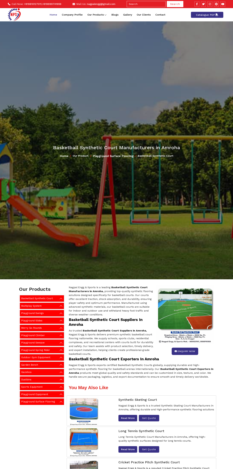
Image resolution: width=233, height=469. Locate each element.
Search (175, 4)
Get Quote (149, 418)
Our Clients (144, 14)
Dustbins (26, 379)
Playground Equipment (34, 394)
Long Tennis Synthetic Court (141, 431)
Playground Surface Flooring (113, 156)
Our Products (97, 15)
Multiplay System (31, 305)
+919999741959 (51, 4)
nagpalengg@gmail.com (101, 4)
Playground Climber (33, 335)
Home (53, 14)
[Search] (146, 4)
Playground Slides (31, 320)
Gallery (127, 14)
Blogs (114, 14)
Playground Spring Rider (35, 350)
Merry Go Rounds (31, 327)
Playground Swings (32, 313)
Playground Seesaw (33, 342)
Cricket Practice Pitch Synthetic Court (149, 462)
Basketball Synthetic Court (37, 298)
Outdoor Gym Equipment (35, 357)
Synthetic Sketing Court (137, 400)
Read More (128, 418)
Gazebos (26, 372)
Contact (160, 14)
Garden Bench (29, 364)
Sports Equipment (32, 386)
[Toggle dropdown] (105, 15)
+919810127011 (33, 4)
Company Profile (72, 14)
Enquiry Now (185, 351)
